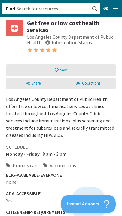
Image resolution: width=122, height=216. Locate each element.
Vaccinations (59, 165)
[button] (61, 108)
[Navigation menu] (116, 8)
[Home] (106, 8)
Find (10, 9)
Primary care (22, 165)
